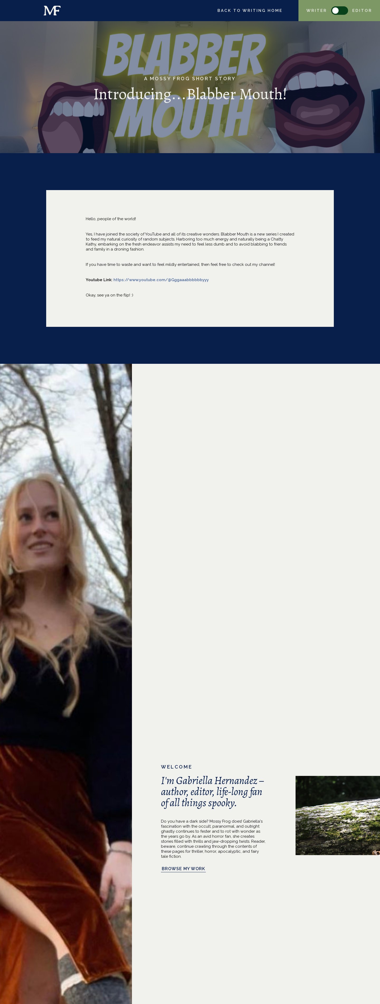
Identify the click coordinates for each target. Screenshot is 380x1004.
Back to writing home (250, 10)
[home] (52, 10)
